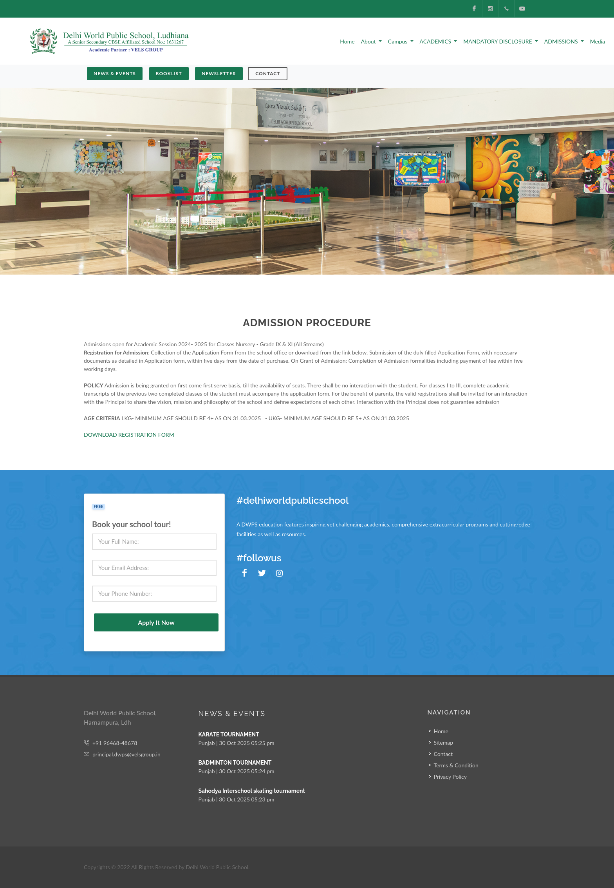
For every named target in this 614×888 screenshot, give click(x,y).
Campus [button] (398, 41)
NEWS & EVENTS (115, 73)
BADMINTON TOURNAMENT (235, 763)
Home (347, 41)
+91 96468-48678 (110, 743)
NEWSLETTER (219, 73)
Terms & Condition (456, 765)
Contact (267, 73)
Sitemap (443, 742)
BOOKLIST (169, 73)
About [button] (369, 41)
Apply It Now (156, 622)
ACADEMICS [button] (436, 41)
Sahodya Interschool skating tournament (252, 791)
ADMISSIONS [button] (561, 41)
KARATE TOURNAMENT (229, 734)
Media (597, 41)
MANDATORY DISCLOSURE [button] (498, 41)
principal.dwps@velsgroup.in (122, 754)
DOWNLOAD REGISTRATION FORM (129, 434)
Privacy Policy (450, 776)
